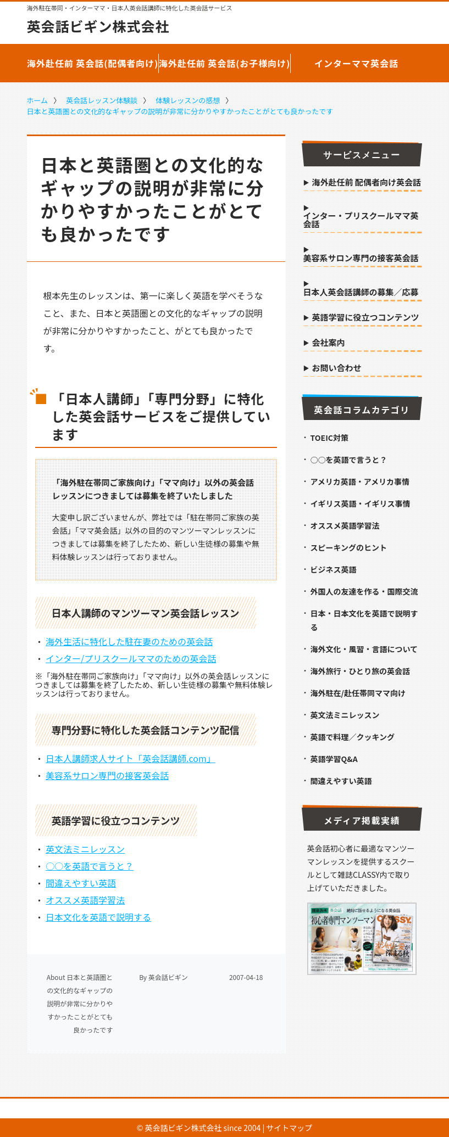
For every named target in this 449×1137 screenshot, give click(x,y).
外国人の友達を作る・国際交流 (364, 591)
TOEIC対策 (329, 437)
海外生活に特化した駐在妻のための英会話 (129, 641)
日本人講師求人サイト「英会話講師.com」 (130, 758)
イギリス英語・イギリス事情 (361, 503)
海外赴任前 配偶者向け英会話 (366, 183)
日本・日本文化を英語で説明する (364, 620)
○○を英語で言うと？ (90, 865)
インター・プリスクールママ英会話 (361, 220)
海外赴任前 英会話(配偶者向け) (93, 63)
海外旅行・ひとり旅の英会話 (361, 670)
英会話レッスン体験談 (101, 100)
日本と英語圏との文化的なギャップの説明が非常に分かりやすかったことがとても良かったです (180, 111)
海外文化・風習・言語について (364, 648)
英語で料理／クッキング (353, 736)
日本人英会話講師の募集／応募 (361, 293)
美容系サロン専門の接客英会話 (107, 775)
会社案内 (328, 343)
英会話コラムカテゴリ (362, 409)
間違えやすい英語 (81, 882)
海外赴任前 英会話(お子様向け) (225, 63)
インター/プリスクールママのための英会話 (131, 658)
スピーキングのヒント (349, 547)
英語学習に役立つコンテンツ (365, 318)
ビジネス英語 (334, 569)
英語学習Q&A (334, 758)
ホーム (37, 100)
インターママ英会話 (356, 63)
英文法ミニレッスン (85, 848)
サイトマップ (289, 1127)
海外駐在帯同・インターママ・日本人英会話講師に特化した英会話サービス (129, 8)
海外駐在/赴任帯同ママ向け (358, 692)
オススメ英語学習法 (85, 899)
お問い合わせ (337, 368)
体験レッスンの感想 (188, 100)
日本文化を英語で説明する (98, 916)
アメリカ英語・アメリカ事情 (360, 481)
